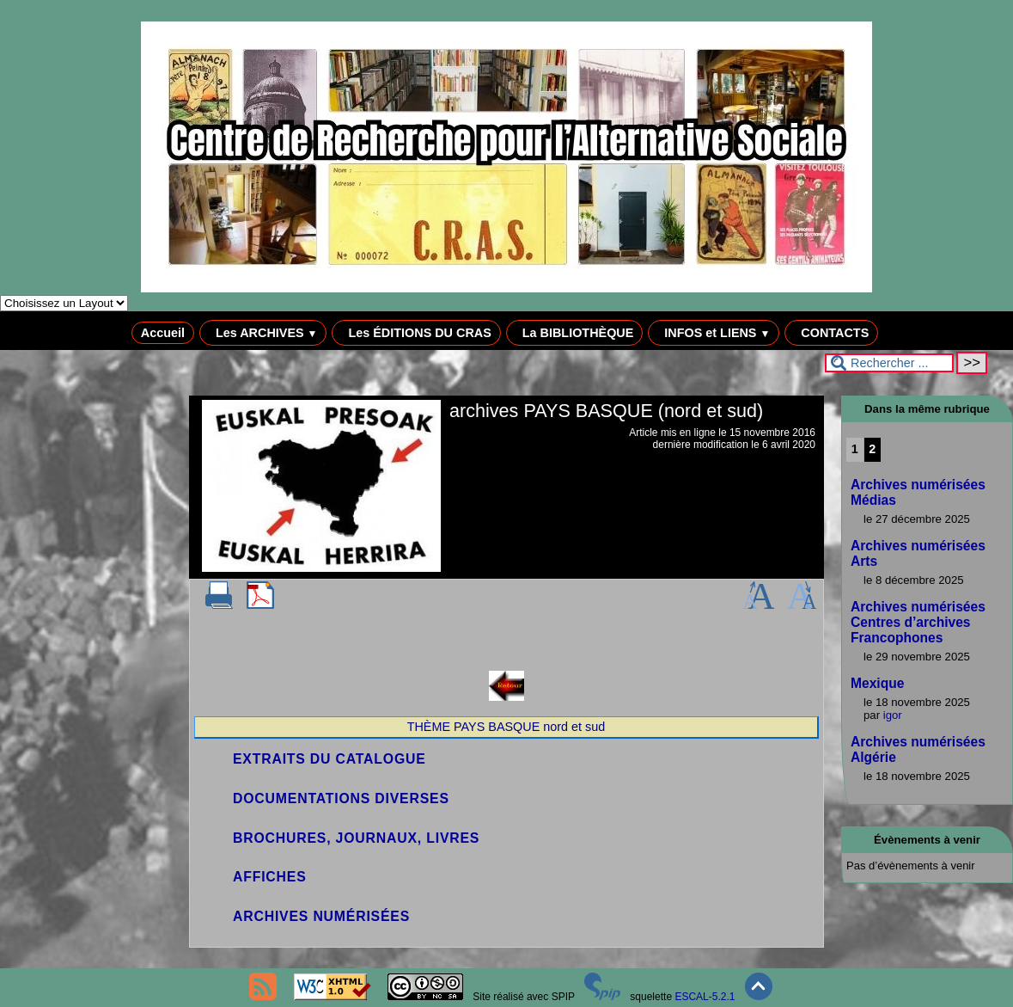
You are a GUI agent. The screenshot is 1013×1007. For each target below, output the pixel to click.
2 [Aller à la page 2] (872, 449)
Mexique (877, 683)
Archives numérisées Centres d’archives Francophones (918, 622)
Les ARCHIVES (263, 332)
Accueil (163, 333)
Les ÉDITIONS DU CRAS (416, 332)
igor (892, 715)
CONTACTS (831, 332)
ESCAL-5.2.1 (704, 997)
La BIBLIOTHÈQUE (575, 332)
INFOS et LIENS (713, 332)
